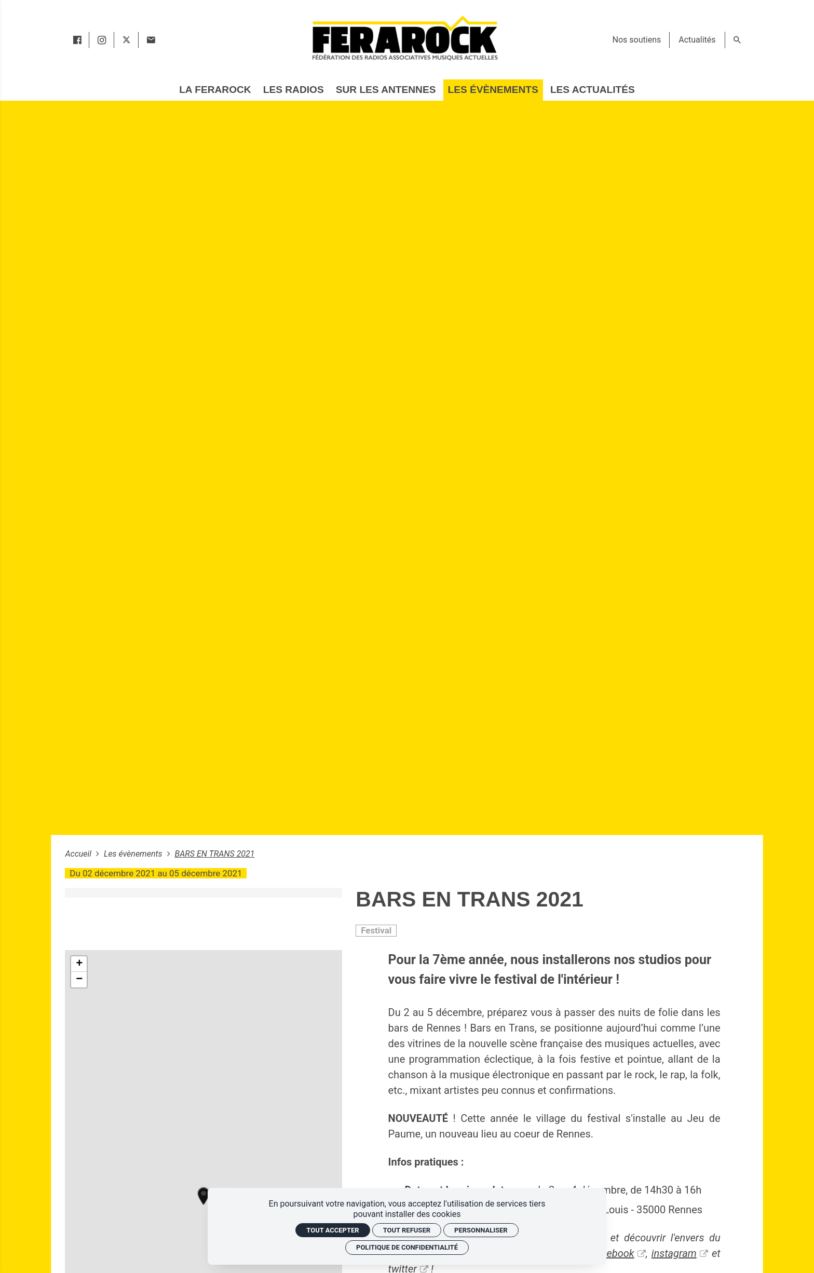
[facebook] (77, 40)
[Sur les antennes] (385, 90)
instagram (674, 1253)
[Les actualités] (593, 90)
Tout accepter (332, 1230)
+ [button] (79, 964)
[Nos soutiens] (637, 40)
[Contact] (151, 40)
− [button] (79, 979)
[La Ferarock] (214, 90)
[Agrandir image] (203, 893)
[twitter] (126, 40)
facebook (613, 1253)
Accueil (79, 854)
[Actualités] (697, 40)
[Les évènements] (493, 90)
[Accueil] (404, 37)
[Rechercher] (737, 40)
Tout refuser (406, 1230)
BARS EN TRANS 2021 (214, 854)
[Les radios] (294, 90)
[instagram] (101, 40)
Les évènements (134, 854)
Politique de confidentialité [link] (407, 1247)
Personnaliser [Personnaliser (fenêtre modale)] (481, 1230)
